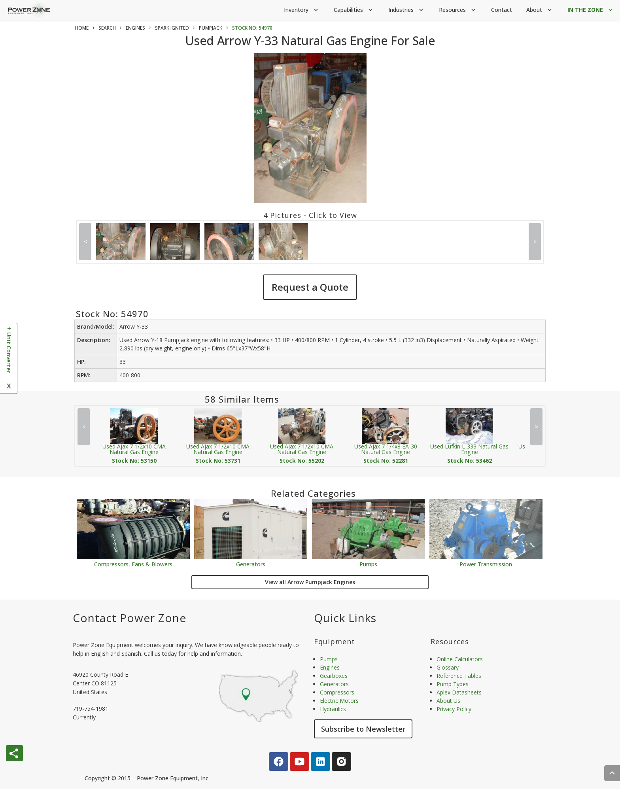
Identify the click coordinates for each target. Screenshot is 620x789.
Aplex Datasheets (459, 692)
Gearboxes (334, 675)
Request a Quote (310, 286)
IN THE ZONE (590, 10)
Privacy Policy (454, 709)
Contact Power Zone (129, 617)
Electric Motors (339, 700)
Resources (458, 10)
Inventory (301, 10)
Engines (330, 667)
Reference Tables (459, 675)
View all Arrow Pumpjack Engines (310, 582)
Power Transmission (485, 563)
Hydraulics (333, 709)
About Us (448, 700)
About (539, 10)
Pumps (368, 563)
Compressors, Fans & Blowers (133, 563)
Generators (250, 563)
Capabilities (354, 10)
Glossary (448, 667)
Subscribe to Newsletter (363, 729)
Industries (406, 10)
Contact (501, 9)
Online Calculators (460, 659)
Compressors (337, 692)
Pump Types (453, 684)
